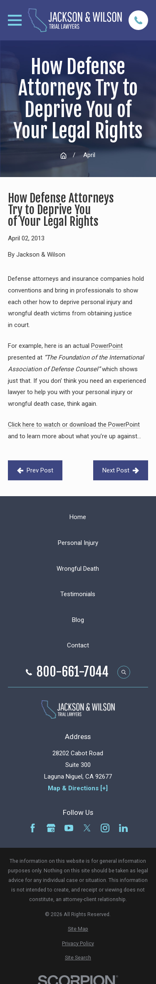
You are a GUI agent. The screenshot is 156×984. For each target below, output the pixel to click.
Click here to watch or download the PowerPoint (74, 424)
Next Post (120, 470)
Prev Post (35, 470)
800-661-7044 (73, 672)
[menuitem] (78, 929)
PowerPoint (107, 346)
